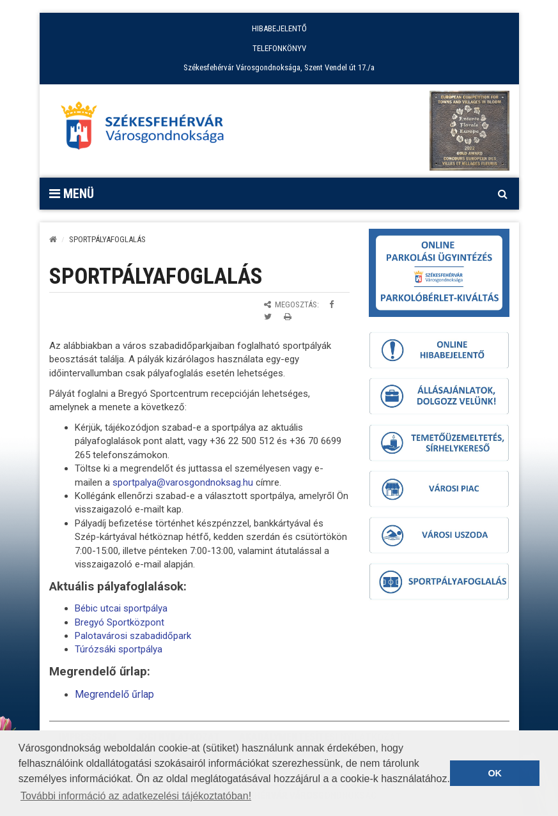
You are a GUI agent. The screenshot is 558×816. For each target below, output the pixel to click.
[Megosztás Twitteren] (268, 316)
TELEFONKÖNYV (279, 48)
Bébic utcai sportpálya (121, 608)
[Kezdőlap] (53, 239)
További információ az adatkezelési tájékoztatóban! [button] (135, 795)
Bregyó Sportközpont (119, 622)
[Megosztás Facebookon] (331, 304)
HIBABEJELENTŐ (279, 28)
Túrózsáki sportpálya (118, 649)
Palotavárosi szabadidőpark (133, 636)
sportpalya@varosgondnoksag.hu (182, 482)
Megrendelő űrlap (114, 694)
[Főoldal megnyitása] (148, 129)
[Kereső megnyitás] (503, 194)
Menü (71, 193)
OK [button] (495, 773)
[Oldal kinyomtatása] (287, 316)
